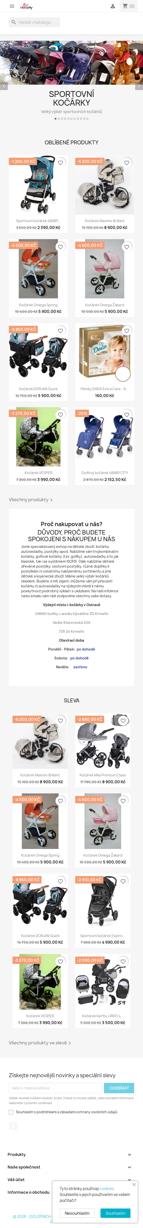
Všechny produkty (31, 500)
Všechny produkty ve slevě (41, 1043)
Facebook (13, 1126)
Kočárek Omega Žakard (104, 305)
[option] (71, 82)
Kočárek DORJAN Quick (38, 388)
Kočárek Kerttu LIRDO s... (103, 1016)
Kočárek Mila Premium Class (103, 775)
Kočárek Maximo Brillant (105, 220)
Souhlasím (115, 1213)
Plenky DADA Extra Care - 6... (105, 388)
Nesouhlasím (77, 1213)
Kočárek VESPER (38, 472)
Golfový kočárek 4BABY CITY (105, 472)
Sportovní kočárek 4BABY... (38, 220)
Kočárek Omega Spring (38, 305)
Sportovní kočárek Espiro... (102, 935)
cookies (107, 1188)
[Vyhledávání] (34, 22)
